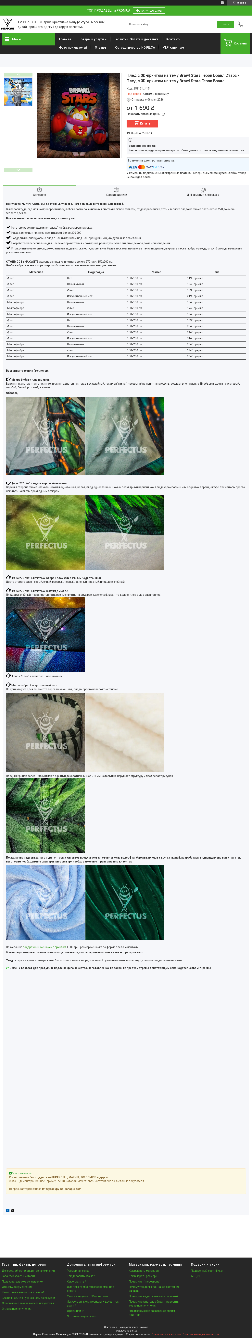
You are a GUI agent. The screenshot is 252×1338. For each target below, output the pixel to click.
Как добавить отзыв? (81, 1276)
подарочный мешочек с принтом (44, 947)
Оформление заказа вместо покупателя (28, 1303)
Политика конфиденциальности (201, 1334)
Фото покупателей (73, 47)
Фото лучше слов (149, 10)
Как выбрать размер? (143, 1276)
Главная (65, 39)
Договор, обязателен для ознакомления (28, 1270)
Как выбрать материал (144, 1270)
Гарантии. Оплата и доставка (136, 39)
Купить (145, 123)
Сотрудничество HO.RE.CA (135, 47)
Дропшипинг (75, 1310)
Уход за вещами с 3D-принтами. (87, 1296)
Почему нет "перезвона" (144, 1281)
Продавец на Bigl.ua (126, 1330)
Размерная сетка (78, 1270)
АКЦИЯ (195, 1276)
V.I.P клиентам (173, 47)
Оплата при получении (17, 1308)
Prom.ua (143, 1327)
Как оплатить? (76, 1281)
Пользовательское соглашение (22, 1281)
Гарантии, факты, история (18, 1276)
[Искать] (225, 24)
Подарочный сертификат (207, 1270)
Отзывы (101, 47)
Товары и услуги (91, 39)
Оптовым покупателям (81, 1316)
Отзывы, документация (17, 1286)
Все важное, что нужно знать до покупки (28, 1297)
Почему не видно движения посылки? (153, 1296)
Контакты (173, 39)
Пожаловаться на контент (166, 1334)
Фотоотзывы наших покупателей (23, 1292)
